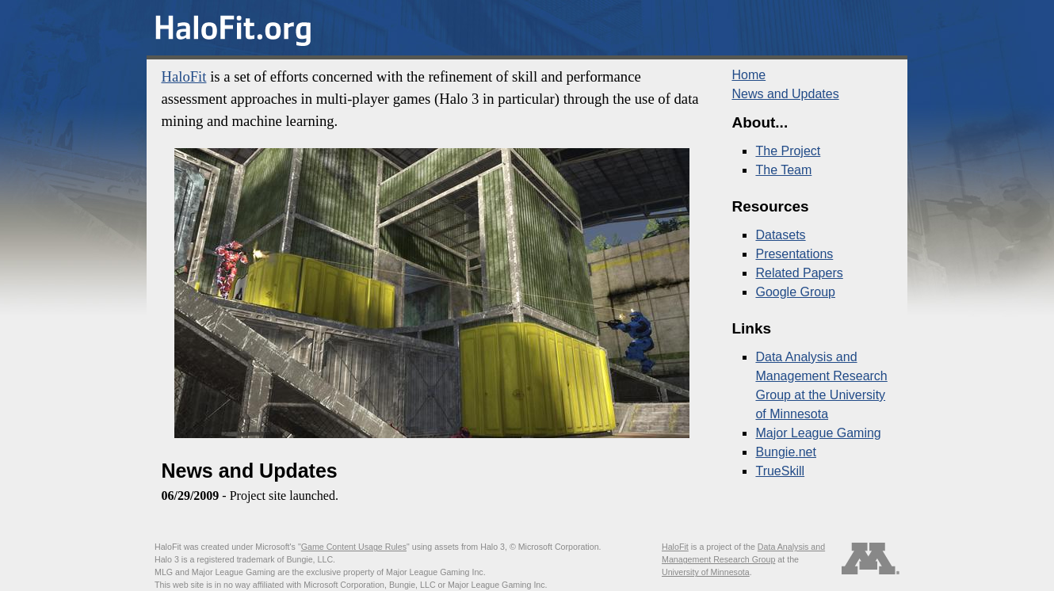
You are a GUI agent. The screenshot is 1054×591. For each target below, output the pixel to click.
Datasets (780, 235)
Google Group (795, 292)
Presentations (794, 254)
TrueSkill (779, 471)
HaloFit (183, 76)
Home (748, 75)
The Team (783, 170)
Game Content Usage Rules (354, 546)
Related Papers (798, 273)
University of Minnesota (706, 572)
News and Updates (784, 94)
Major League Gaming (817, 433)
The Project (787, 151)
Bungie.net (785, 452)
